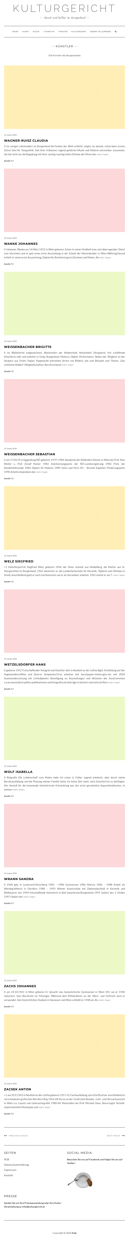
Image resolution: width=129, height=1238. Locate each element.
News (15, 31)
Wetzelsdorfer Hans (25, 664)
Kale (74, 1232)
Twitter (71, 1163)
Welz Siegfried (19, 561)
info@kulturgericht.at (33, 1206)
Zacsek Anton (17, 1089)
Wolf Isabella (18, 772)
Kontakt (8, 1175)
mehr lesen (103, 154)
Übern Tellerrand (100, 31)
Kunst (25, 31)
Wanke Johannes (21, 244)
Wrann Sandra (19, 879)
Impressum (10, 1169)
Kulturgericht (64, 8)
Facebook (94, 1159)
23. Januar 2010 (10, 135)
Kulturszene (78, 31)
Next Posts (113, 1136)
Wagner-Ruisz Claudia (26, 140)
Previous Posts (18, 1136)
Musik (36, 31)
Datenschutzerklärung (16, 1164)
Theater (63, 31)
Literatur (48, 31)
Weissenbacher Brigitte (28, 347)
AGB (6, 1159)
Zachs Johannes (20, 986)
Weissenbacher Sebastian (29, 454)
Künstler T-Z (8, 161)
